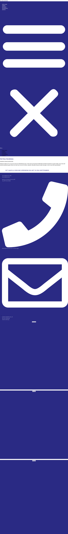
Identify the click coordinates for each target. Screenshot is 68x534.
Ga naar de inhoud (4, 0)
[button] (34, 80)
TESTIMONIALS (5, 8)
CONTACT (4, 9)
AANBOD (3, 5)
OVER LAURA (4, 4)
